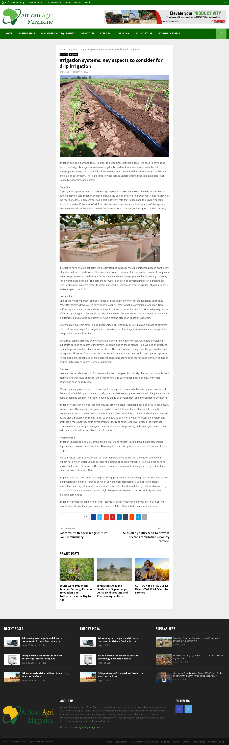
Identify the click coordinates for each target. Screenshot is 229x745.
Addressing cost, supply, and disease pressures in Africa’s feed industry (42, 639)
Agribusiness (26, 33)
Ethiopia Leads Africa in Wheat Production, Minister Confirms (45, 674)
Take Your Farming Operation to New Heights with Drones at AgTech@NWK (196, 639)
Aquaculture (143, 33)
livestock (122, 33)
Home (9, 33)
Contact (67, 2)
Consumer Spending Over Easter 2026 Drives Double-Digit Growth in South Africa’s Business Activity (198, 674)
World (87, 2)
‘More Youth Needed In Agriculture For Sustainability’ (83, 535)
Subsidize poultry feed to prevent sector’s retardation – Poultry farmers (146, 537)
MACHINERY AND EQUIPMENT (58, 33)
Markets (78, 2)
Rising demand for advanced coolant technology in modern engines (42, 657)
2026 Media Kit (54, 2)
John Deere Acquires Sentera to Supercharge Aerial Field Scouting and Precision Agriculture (112, 591)
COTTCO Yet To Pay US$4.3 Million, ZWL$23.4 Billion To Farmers (151, 589)
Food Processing (169, 33)
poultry (105, 33)
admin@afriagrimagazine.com (89, 727)
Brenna (65, 72)
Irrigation (87, 33)
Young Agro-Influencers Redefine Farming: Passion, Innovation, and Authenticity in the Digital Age (76, 593)
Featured (64, 55)
